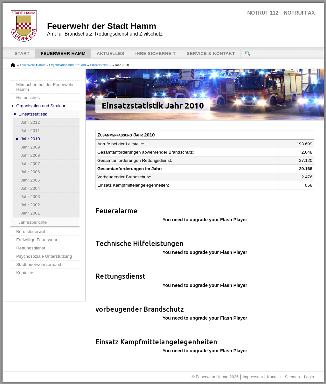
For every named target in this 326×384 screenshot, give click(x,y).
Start (22, 53)
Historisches (28, 97)
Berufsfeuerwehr (32, 231)
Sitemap (292, 376)
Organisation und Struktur (67, 65)
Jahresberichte (32, 222)
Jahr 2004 (30, 188)
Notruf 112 (262, 13)
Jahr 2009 (30, 147)
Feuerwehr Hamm (63, 53)
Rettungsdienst (30, 248)
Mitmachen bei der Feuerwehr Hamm (45, 87)
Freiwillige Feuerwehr (36, 239)
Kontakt (274, 376)
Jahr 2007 (30, 163)
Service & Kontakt (211, 53)
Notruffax (299, 13)
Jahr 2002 (30, 204)
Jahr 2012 (30, 122)
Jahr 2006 (30, 171)
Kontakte (24, 272)
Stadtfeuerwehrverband (38, 264)
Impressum (253, 376)
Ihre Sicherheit (155, 53)
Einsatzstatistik (100, 65)
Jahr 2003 (30, 196)
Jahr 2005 (30, 180)
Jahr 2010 (30, 138)
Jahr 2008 (30, 155)
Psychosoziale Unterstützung (44, 256)
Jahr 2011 (30, 130)
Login (309, 376)
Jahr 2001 (30, 213)
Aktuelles (110, 53)
